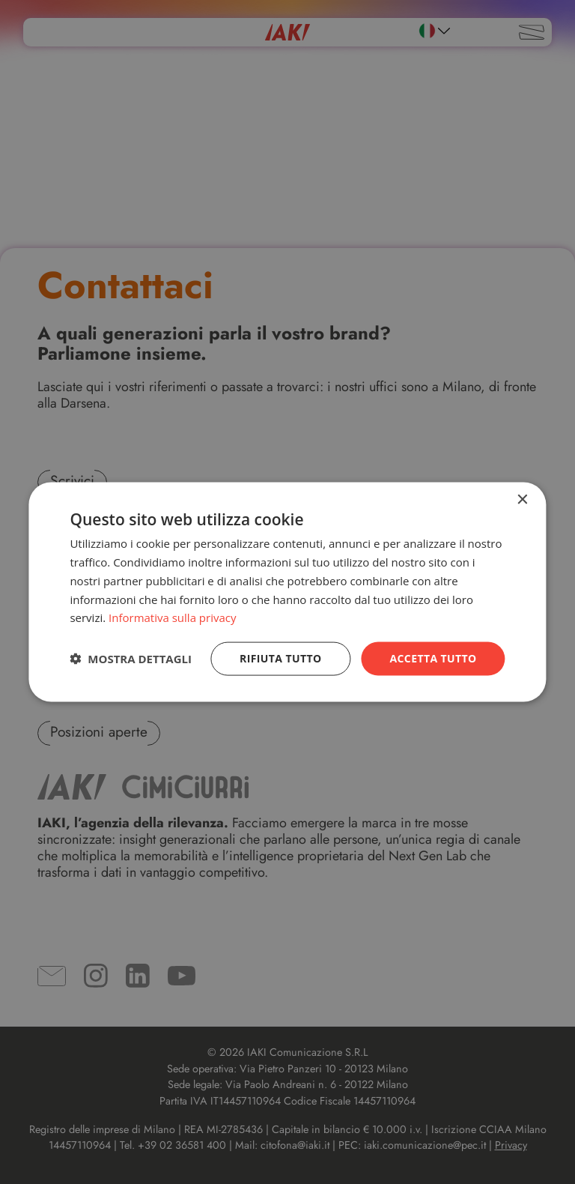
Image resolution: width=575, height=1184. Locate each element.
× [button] (522, 500)
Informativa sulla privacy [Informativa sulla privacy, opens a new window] (172, 617)
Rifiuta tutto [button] (280, 658)
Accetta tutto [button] (432, 658)
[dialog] (287, 592)
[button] (131, 658)
